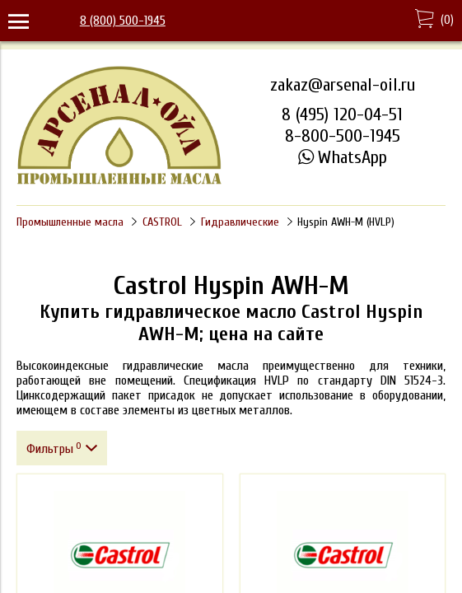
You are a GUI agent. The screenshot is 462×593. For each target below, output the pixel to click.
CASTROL (162, 222)
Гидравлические (240, 222)
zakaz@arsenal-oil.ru (342, 85)
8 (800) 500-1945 (123, 20)
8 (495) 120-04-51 (342, 114)
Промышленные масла (70, 222)
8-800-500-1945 (342, 136)
